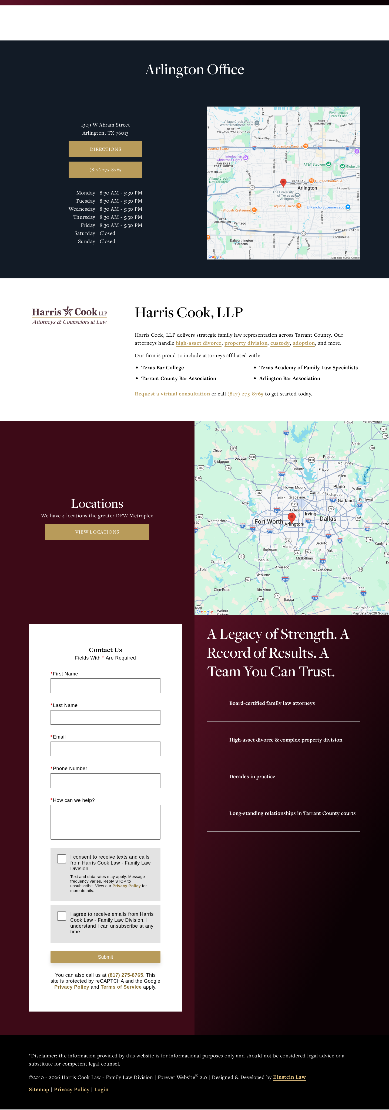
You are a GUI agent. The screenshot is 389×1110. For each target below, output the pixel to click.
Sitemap (39, 1090)
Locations (270, 23)
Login (101, 1090)
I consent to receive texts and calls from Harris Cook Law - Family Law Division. (112, 873)
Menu (346, 23)
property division (246, 342)
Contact (310, 23)
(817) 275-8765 (245, 393)
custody (280, 342)
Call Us (234, 23)
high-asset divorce (199, 342)
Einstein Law (289, 1077)
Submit (105, 957)
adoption (304, 342)
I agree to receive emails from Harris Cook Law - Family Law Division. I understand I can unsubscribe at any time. (112, 923)
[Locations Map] (283, 182)
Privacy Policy (127, 886)
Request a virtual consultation (172, 393)
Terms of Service (121, 988)
